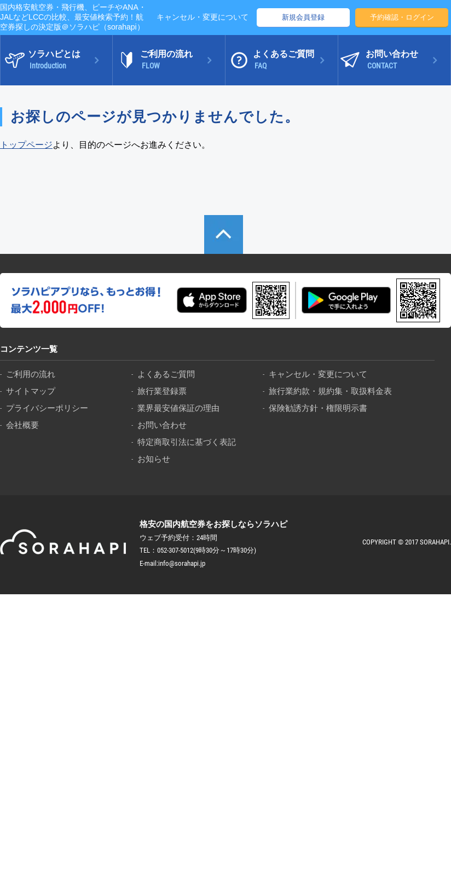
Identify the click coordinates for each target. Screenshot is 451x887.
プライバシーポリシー (47, 408)
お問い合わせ (162, 425)
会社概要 (22, 425)
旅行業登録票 (162, 391)
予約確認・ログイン (402, 17)
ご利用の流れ (30, 374)
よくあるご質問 (166, 374)
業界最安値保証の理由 (178, 408)
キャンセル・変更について (202, 17)
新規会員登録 (303, 17)
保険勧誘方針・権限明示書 (318, 408)
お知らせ (153, 458)
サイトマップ (30, 391)
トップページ (26, 144)
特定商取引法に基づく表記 (186, 442)
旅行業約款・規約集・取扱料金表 (330, 391)
